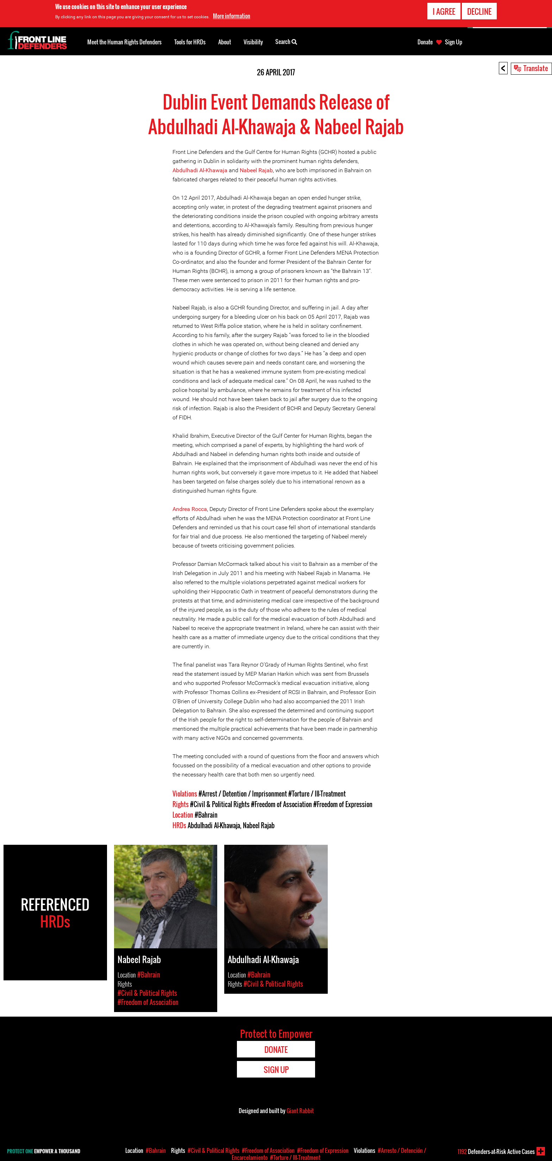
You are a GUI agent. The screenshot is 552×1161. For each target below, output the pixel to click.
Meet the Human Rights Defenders (124, 42)
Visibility (253, 42)
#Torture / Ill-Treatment (317, 793)
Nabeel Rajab (256, 170)
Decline (479, 11)
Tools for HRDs (190, 42)
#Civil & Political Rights (220, 804)
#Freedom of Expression (342, 804)
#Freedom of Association (281, 804)
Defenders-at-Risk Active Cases (496, 1151)
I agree (444, 11)
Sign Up (453, 41)
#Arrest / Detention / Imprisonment (243, 793)
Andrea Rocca (189, 509)
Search (286, 41)
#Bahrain (206, 814)
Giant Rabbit (300, 1110)
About (224, 42)
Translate (535, 68)
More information (231, 16)
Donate (425, 41)
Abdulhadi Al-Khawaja (199, 170)
